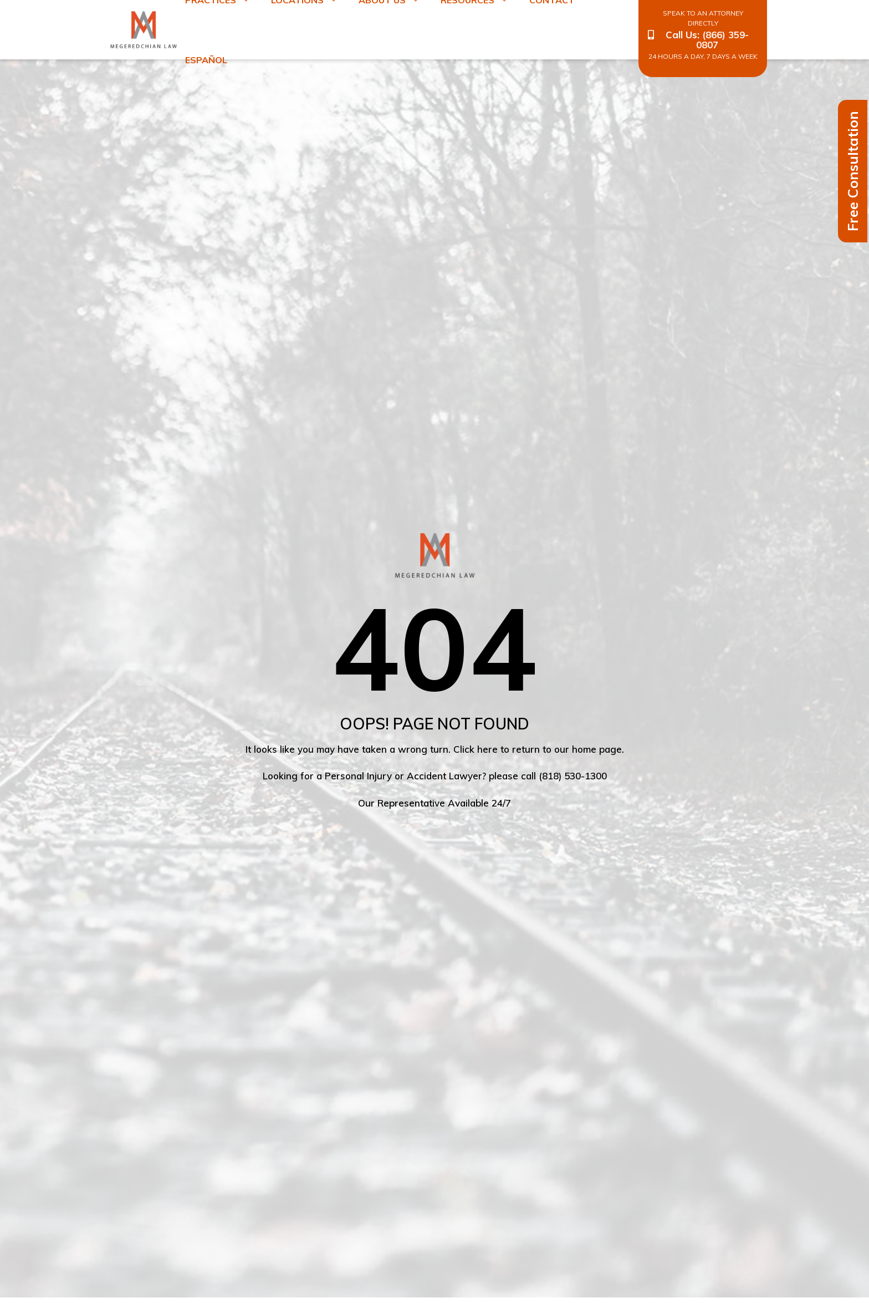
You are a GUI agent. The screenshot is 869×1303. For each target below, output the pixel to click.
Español (206, 59)
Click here (475, 749)
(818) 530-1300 (573, 776)
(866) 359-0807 (722, 39)
